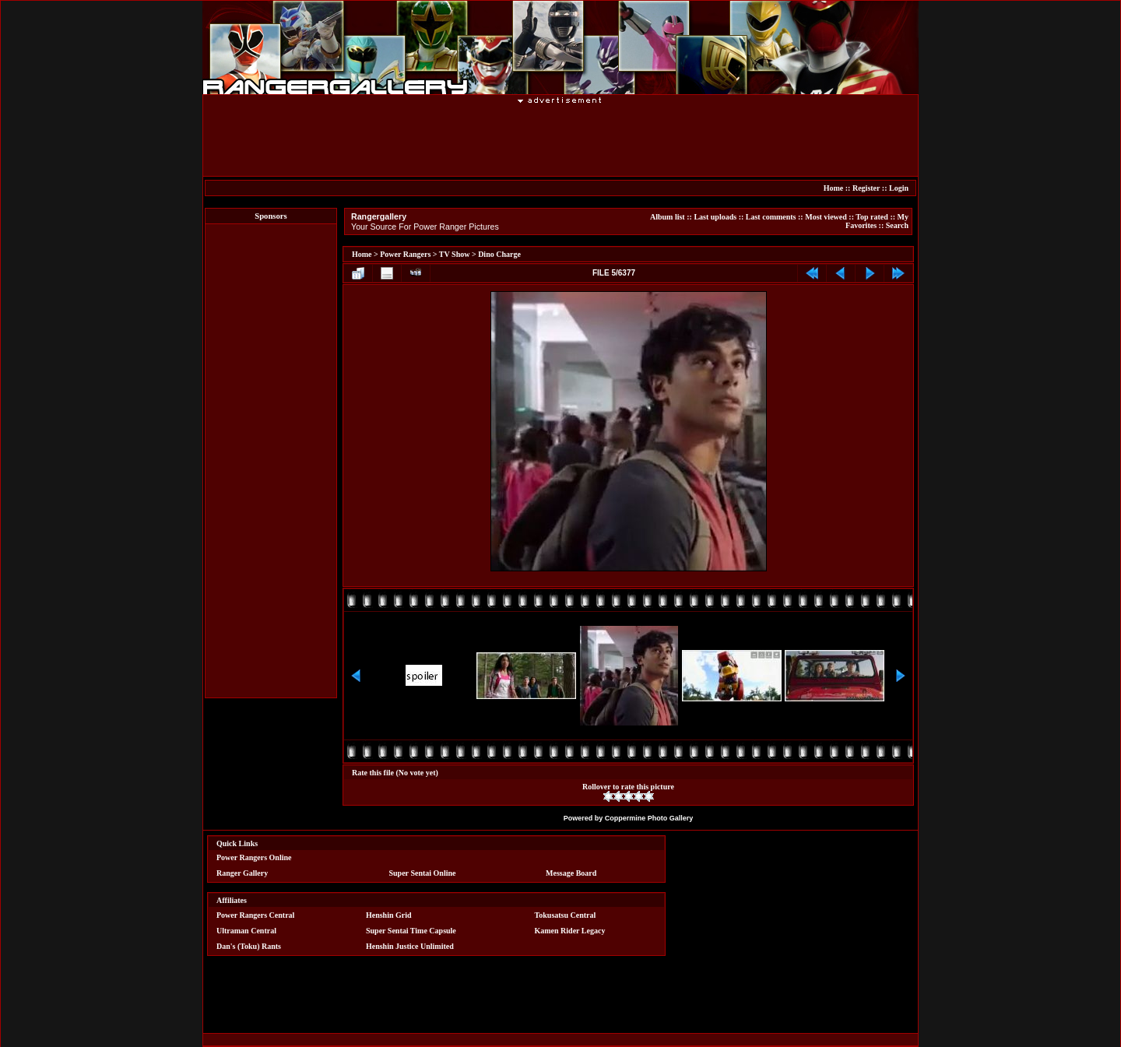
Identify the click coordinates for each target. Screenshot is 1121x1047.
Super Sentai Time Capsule (411, 930)
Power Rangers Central (255, 915)
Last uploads (715, 217)
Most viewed (826, 217)
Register (866, 188)
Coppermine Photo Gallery (649, 818)
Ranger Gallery (242, 873)
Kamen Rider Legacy (570, 930)
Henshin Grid (389, 915)
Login (898, 188)
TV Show (454, 254)
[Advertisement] (560, 139)
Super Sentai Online (422, 873)
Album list (667, 217)
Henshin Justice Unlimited (410, 946)
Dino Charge (499, 254)
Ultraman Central (246, 930)
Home (834, 188)
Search (897, 225)
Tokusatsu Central (565, 915)
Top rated (872, 217)
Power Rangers (405, 254)
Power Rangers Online (253, 857)
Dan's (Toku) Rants (248, 946)
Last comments (771, 217)
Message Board (571, 873)
